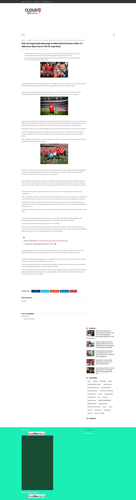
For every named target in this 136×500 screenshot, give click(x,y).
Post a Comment (29, 331)
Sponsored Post (46, 1)
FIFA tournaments (106, 105)
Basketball (103, 98)
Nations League (92, 117)
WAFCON (90, 130)
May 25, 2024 (49, 254)
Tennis (110, 124)
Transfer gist (97, 127)
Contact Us (36, 1)
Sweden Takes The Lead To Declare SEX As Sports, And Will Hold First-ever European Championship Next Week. (105, 61)
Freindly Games (92, 114)
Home (23, 1)
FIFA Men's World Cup (93, 105)
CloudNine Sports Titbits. (94, 101)
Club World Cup (107, 101)
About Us (29, 1)
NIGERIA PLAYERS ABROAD (104, 117)
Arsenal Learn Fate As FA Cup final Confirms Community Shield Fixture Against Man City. (105, 88)
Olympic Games (103, 121)
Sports (104, 124)
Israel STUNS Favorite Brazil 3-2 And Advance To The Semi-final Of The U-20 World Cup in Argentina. (105, 71)
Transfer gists (107, 127)
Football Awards (108, 111)
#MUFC (36, 251)
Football (29, 40)
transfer (90, 127)
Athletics (95, 98)
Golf (99, 114)
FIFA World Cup (91, 111)
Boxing (110, 98)
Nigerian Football (92, 121)
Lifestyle (105, 114)
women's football (99, 130)
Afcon (89, 98)
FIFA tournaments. (92, 108)
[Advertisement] (82, 18)
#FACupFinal (45, 251)
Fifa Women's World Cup (106, 108)
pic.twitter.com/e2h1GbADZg (59, 251)
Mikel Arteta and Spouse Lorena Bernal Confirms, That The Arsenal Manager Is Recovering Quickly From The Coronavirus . (100, 51)
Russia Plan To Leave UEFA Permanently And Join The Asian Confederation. (104, 79)
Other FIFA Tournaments (94, 124)
